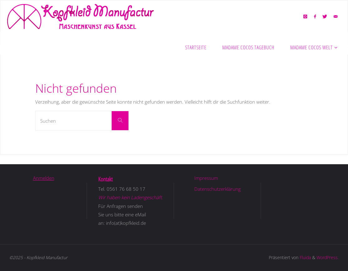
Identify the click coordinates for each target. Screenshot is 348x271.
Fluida (304, 257)
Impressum (206, 178)
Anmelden (43, 178)
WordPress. (328, 257)
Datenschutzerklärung (217, 189)
